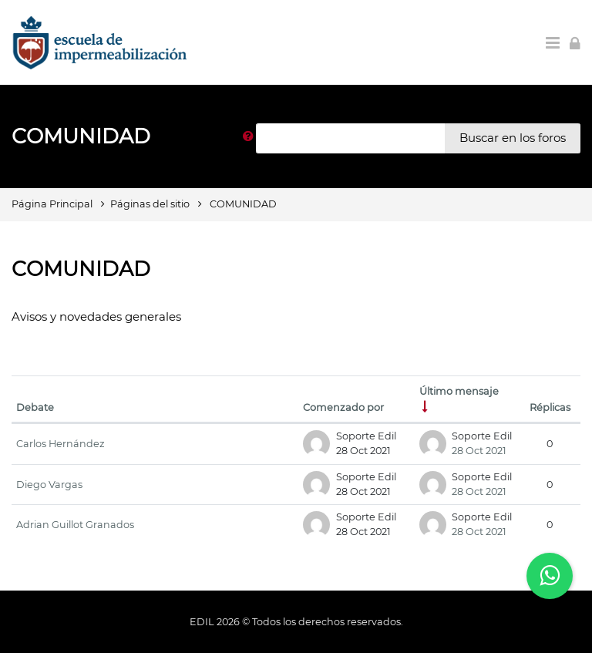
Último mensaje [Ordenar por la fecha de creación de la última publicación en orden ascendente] (459, 391)
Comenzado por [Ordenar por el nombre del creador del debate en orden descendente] (343, 407)
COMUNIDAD (243, 204)
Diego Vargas (49, 484)
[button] (248, 138)
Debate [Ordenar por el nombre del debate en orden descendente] (35, 407)
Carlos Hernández (60, 443)
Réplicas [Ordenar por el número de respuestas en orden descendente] (550, 407)
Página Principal (52, 204)
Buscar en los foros (512, 137)
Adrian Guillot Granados (75, 524)
